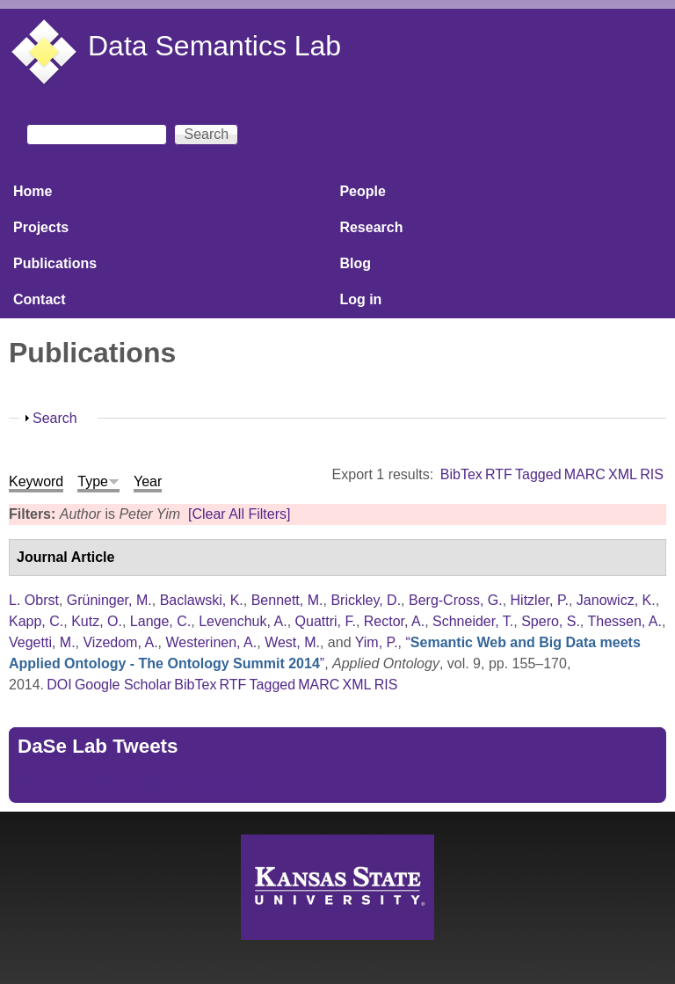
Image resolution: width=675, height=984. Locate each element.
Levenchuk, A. (243, 621)
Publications (55, 263)
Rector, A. (394, 621)
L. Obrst (34, 600)
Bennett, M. (287, 600)
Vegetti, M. (42, 642)
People (362, 191)
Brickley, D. (365, 600)
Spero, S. (550, 621)
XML (622, 474)
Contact (39, 299)
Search (55, 418)
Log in (360, 299)
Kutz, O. (96, 621)
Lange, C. (160, 621)
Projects (41, 227)
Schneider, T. (472, 621)
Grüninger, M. (109, 600)
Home (32, 191)
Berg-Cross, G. (456, 600)
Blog (355, 263)
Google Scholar (123, 684)
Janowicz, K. (616, 600)
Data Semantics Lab (214, 46)
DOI (59, 684)
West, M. (292, 642)
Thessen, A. (624, 621)
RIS (652, 474)
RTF (498, 474)
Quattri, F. (325, 621)
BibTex (461, 474)
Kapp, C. (36, 621)
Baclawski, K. (201, 600)
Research (371, 227)
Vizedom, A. (120, 642)
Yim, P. (376, 642)
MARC (585, 474)
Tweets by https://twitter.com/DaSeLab (137, 783)
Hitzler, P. (540, 600)
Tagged (538, 474)
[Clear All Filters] (239, 514)
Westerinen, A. (211, 642)
